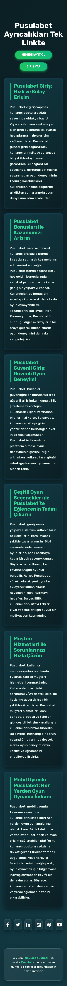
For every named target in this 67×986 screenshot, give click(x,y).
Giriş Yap (33, 66)
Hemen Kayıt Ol (33, 54)
